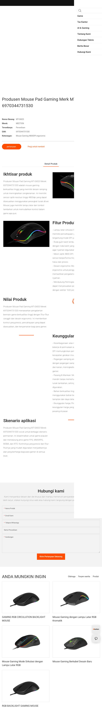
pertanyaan (11, 147)
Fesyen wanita (84, 576)
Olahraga (71, 576)
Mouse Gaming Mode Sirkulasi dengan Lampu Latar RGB (22, 663)
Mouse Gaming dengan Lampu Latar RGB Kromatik (74, 619)
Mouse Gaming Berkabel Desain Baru (72, 661)
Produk (96, 576)
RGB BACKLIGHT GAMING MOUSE (20, 705)
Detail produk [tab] (51, 164)
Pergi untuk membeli (36, 147)
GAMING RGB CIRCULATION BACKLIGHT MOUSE (23, 619)
